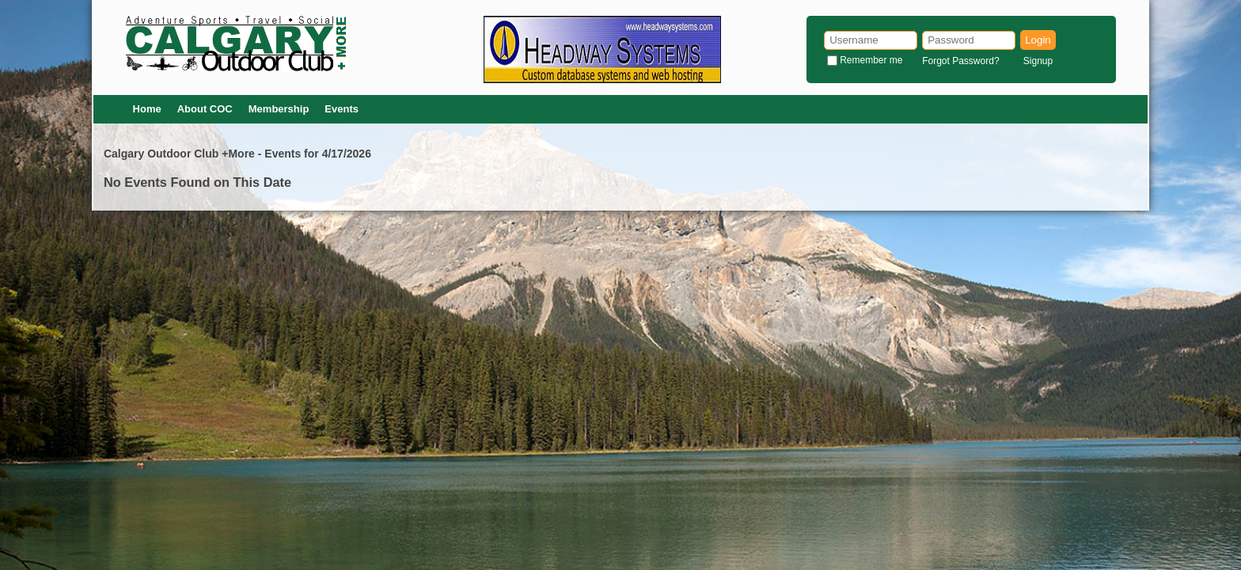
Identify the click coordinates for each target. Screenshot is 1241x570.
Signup (1038, 60)
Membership (279, 109)
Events (341, 109)
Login (1038, 40)
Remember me (871, 60)
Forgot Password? (960, 60)
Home (147, 109)
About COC (205, 109)
